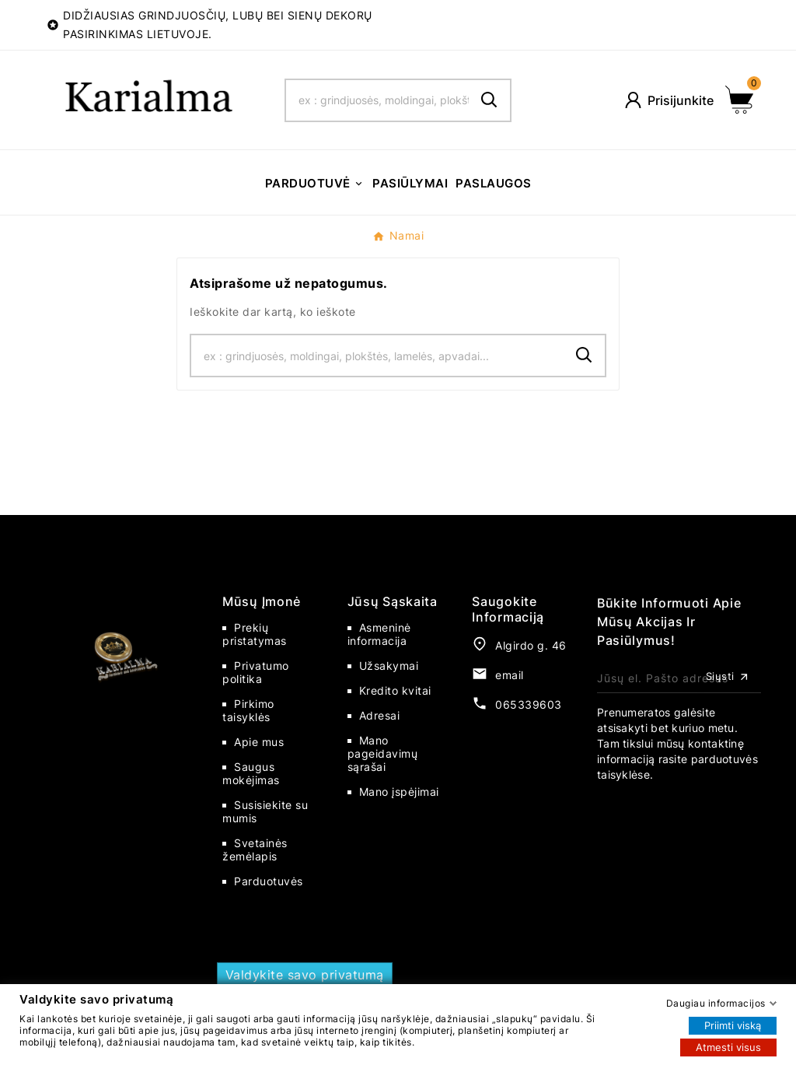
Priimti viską (732, 1024)
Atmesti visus (728, 1046)
